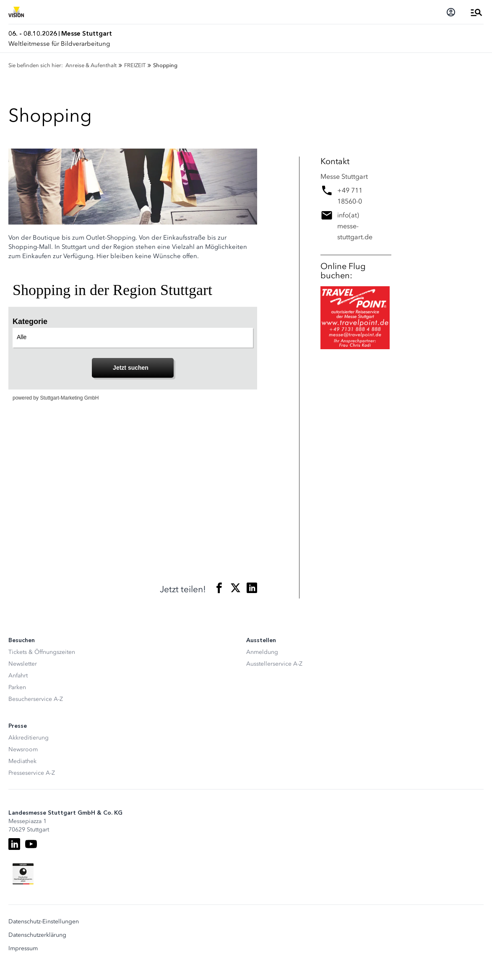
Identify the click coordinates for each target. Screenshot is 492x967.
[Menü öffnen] (476, 12)
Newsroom (23, 749)
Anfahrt (18, 675)
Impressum (23, 948)
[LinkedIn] (14, 844)
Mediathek (22, 761)
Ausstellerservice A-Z (274, 663)
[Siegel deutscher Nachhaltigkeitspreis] (23, 873)
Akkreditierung (28, 737)
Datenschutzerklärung (37, 935)
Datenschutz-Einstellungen (43, 921)
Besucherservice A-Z (35, 699)
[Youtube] (31, 844)
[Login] (451, 12)
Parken (17, 687)
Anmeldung (262, 652)
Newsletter (22, 663)
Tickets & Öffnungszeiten (41, 652)
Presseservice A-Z (31, 772)
